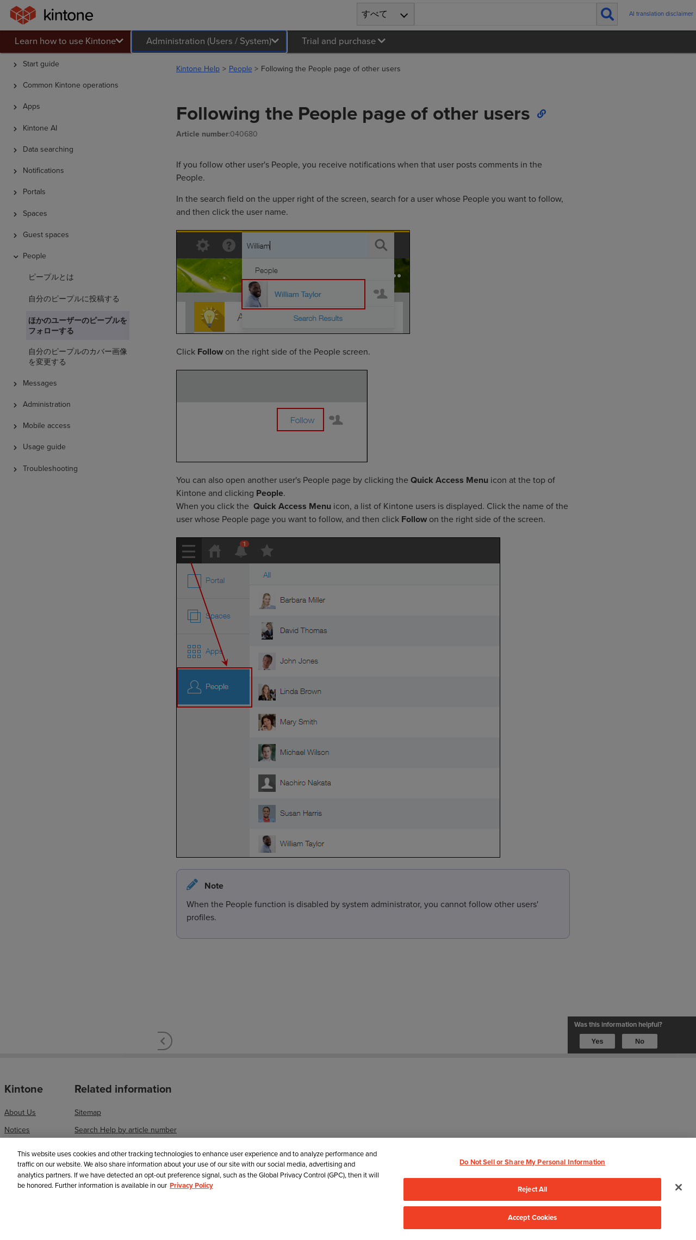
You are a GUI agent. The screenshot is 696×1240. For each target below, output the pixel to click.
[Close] (679, 1187)
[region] (348, 1189)
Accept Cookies (532, 1217)
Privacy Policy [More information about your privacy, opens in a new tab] (191, 1185)
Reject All (532, 1189)
